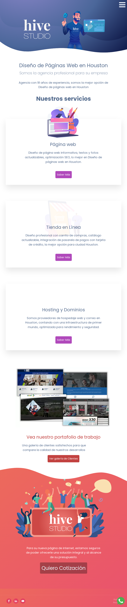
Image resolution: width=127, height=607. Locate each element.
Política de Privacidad (118, 601)
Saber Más (63, 174)
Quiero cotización (64, 568)
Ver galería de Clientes (63, 458)
